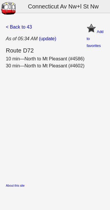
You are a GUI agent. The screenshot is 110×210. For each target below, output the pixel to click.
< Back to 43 (19, 26)
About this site (15, 185)
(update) (47, 38)
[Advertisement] (55, 124)
